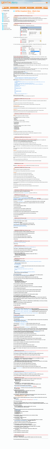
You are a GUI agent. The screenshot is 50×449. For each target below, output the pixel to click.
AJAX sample (18, 388)
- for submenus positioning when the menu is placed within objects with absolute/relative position (28, 409)
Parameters (5, 25)
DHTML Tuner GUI (6, 17)
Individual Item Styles (7, 28)
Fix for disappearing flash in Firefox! (21, 395)
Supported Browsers (7, 21)
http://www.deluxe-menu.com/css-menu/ (26, 141)
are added (21, 165)
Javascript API (6, 18)
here (27, 439)
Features (5, 14)
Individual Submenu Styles (8, 29)
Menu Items (5, 26)
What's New (5, 13)
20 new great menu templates (18, 56)
